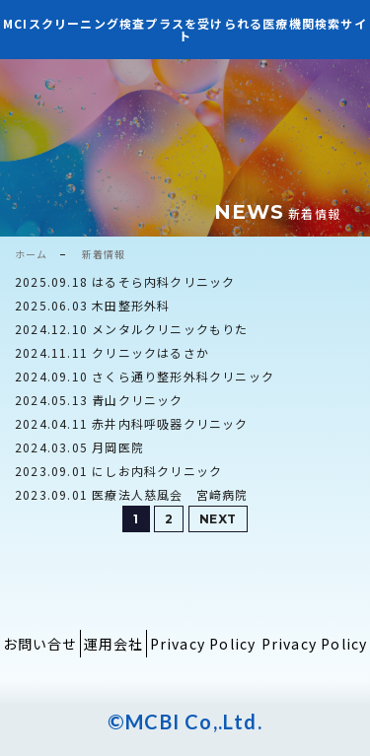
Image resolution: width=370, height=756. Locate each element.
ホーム (31, 253)
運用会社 (114, 643)
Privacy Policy (203, 643)
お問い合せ (40, 643)
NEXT (218, 519)
